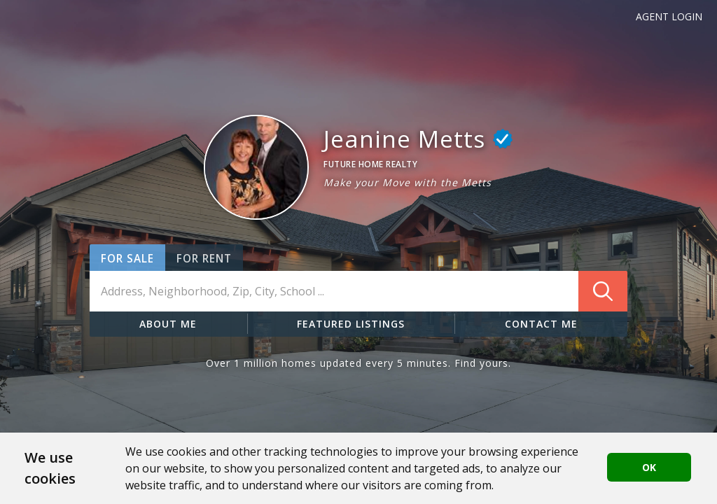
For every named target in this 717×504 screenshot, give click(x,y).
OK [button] (649, 467)
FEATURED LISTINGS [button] (351, 323)
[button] (256, 167)
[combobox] (358, 291)
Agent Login (669, 16)
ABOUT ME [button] (168, 323)
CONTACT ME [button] (541, 323)
